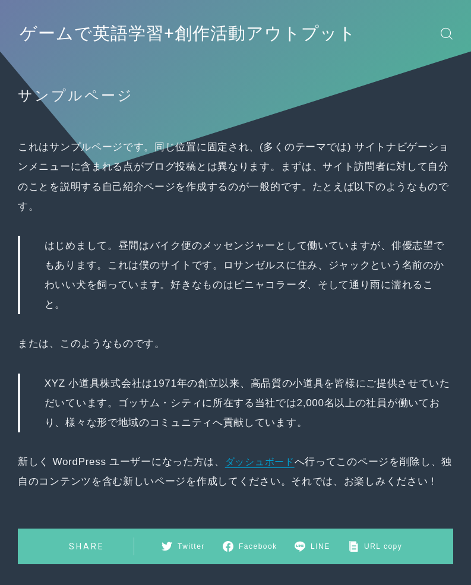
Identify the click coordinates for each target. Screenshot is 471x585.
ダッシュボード (262, 461)
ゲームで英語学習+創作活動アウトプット (199, 33)
